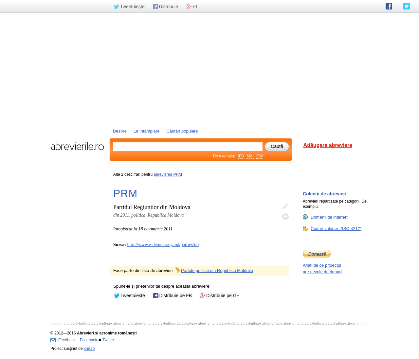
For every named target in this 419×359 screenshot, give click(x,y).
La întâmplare (147, 131)
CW (259, 156)
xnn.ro (89, 348)
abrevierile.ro (77, 146)
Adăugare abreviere (327, 145)
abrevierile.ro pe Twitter (406, 6)
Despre (120, 131)
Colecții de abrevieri (324, 193)
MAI (249, 156)
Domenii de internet (329, 217)
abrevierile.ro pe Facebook (389, 6)
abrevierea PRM (168, 174)
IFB (241, 156)
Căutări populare (182, 131)
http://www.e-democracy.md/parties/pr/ (163, 244)
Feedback (63, 340)
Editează (285, 206)
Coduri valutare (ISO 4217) (336, 228)
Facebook (88, 340)
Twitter (108, 340)
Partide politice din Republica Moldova (213, 270)
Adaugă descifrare (285, 216)
